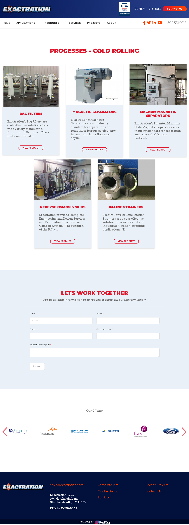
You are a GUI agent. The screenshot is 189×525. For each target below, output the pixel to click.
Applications (25, 23)
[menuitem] (27, 23)
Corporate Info (108, 485)
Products (52, 23)
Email (37, 329)
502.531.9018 (177, 23)
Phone (104, 314)
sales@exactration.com (66, 485)
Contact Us (153, 491)
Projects (93, 23)
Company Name (109, 329)
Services (75, 23)
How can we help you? (44, 345)
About (111, 23)
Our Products (107, 491)
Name (37, 314)
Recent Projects (156, 485)
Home (6, 23)
